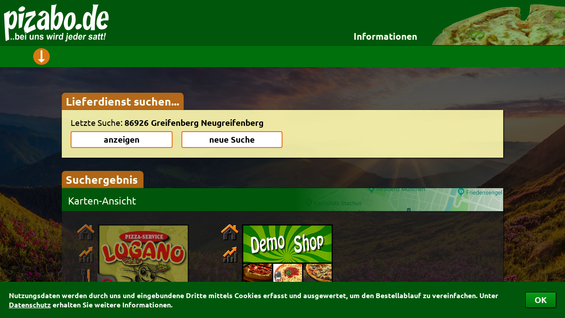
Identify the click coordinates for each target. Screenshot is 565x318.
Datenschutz (30, 304)
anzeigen (121, 139)
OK (541, 299)
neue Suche (232, 139)
